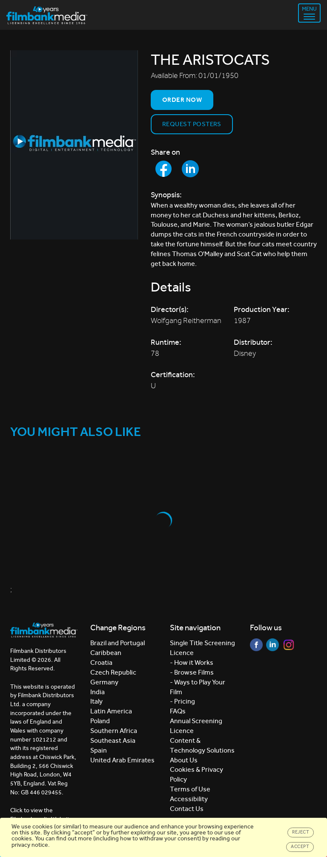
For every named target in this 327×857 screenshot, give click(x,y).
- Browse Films (192, 672)
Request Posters (191, 124)
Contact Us (187, 809)
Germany (104, 682)
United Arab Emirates (122, 760)
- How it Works (191, 662)
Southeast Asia (112, 740)
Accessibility (189, 799)
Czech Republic (113, 672)
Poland (100, 721)
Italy (96, 701)
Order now (182, 100)
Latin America (111, 711)
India (97, 692)
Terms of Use (190, 789)
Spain (98, 750)
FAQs (178, 711)
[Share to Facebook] (163, 168)
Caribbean (105, 653)
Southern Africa (113, 731)
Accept (300, 846)
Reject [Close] (300, 832)
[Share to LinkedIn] (190, 168)
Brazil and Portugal (117, 643)
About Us (184, 760)
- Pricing (182, 701)
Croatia (101, 662)
